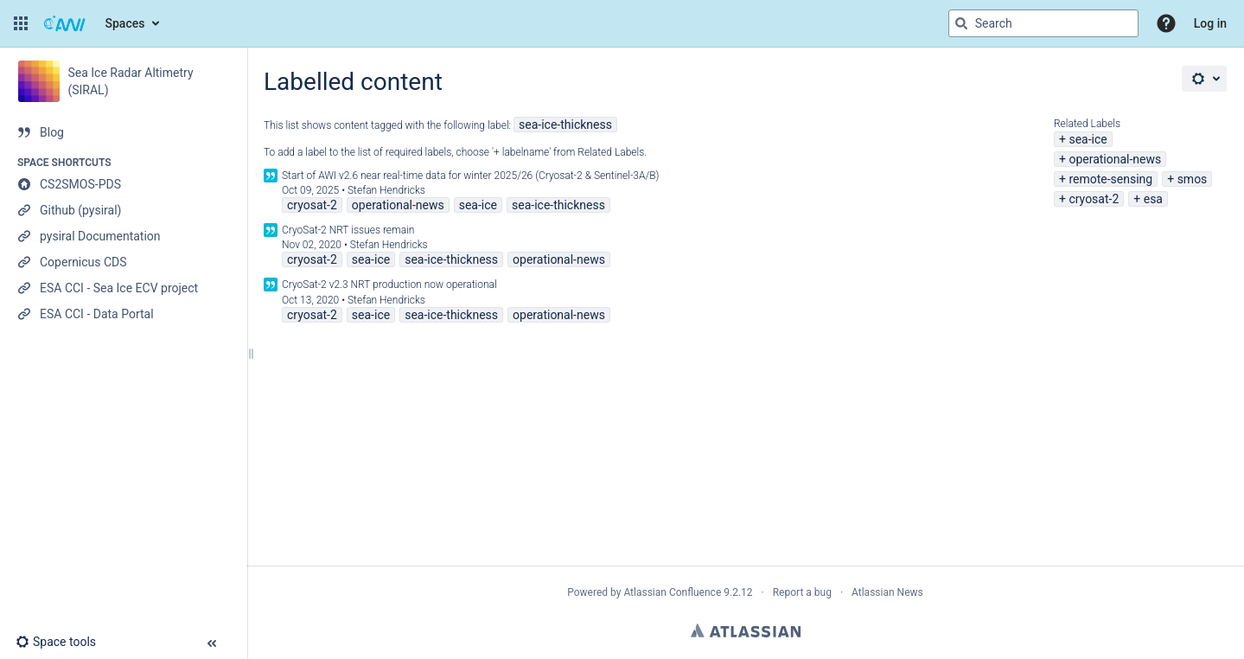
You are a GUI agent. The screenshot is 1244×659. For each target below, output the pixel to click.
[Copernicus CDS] (123, 262)
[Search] (961, 23)
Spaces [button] (125, 23)
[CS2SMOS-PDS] (123, 184)
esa (1153, 199)
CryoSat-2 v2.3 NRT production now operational (389, 284)
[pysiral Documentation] (123, 236)
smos (1192, 179)
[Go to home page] (65, 23)
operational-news (1115, 159)
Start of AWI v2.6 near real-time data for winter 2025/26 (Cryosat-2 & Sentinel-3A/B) (471, 176)
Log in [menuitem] (1210, 23)
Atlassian (746, 630)
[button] (21, 23)
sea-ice (1088, 139)
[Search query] (1043, 23)
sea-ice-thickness (565, 124)
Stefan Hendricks (386, 190)
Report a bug (802, 592)
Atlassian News (887, 592)
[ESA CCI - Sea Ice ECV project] (123, 288)
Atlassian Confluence (672, 592)
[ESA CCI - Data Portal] (123, 314)
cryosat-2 (1094, 199)
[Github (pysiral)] (123, 210)
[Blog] (123, 132)
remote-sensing (1110, 179)
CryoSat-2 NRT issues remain (348, 230)
